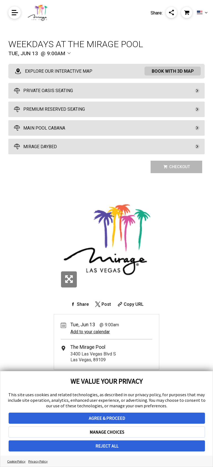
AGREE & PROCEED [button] (107, 418)
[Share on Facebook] (79, 304)
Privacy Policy (38, 461)
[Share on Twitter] (102, 304)
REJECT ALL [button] (106, 446)
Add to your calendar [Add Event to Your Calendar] (90, 331)
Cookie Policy (16, 461)
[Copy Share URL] (130, 304)
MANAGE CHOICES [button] (107, 432)
